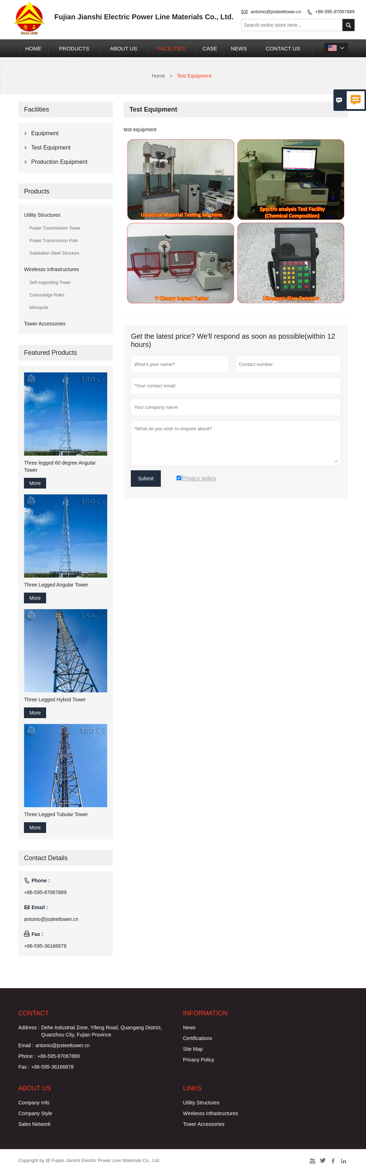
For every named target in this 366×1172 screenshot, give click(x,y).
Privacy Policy (198, 1060)
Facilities (171, 48)
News (239, 48)
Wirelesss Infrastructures (51, 269)
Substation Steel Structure (54, 253)
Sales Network (34, 1124)
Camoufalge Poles (46, 295)
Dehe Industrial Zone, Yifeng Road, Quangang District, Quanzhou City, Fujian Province (101, 1031)
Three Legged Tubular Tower (56, 814)
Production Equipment (59, 162)
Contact (33, 1013)
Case (210, 48)
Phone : (26, 1056)
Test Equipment (50, 147)
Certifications (197, 1038)
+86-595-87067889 (335, 11)
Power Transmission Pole (53, 240)
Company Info (33, 1102)
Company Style (35, 1113)
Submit (146, 478)
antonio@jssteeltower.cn (276, 11)
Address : (28, 1027)
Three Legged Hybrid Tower (55, 699)
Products (74, 48)
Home (33, 48)
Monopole (38, 307)
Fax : (23, 1067)
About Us (123, 48)
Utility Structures (42, 215)
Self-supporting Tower (50, 282)
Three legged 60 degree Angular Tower (60, 466)
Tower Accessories (44, 324)
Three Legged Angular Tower (56, 585)
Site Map (193, 1049)
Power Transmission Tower (54, 228)
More (35, 483)
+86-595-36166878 (45, 946)
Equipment (45, 133)
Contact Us (283, 48)
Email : (26, 1045)
